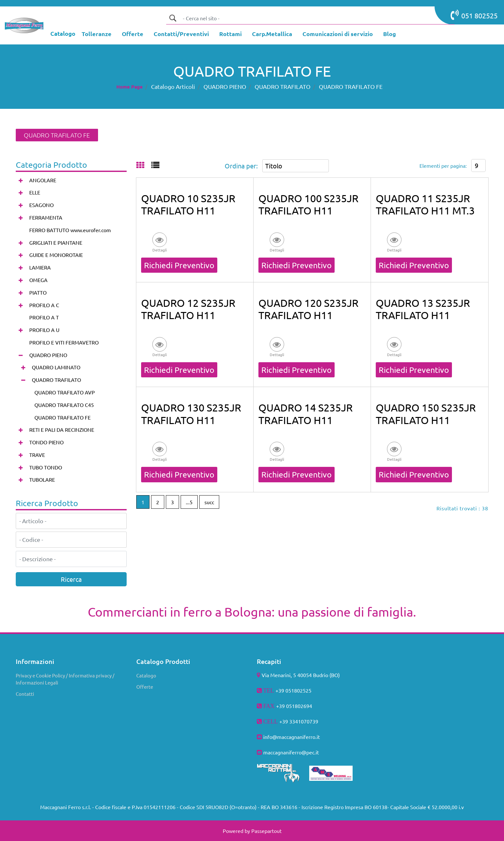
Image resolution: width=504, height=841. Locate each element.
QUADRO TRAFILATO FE (350, 86)
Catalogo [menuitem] (146, 675)
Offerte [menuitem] (144, 687)
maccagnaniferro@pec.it (291, 752)
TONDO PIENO (46, 442)
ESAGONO (41, 205)
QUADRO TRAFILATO (282, 86)
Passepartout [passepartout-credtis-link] (266, 830)
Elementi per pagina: (443, 165)
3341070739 (303, 721)
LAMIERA (40, 267)
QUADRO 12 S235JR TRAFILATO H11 (188, 309)
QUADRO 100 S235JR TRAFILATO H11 (308, 204)
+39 (284, 721)
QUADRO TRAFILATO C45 (64, 405)
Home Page (129, 86)
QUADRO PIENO (224, 86)
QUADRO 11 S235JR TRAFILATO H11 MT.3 (425, 204)
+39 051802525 (293, 690)
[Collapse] (20, 355)
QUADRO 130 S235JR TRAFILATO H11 (191, 413)
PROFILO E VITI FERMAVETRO (64, 342)
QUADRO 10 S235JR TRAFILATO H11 (188, 204)
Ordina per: (241, 166)
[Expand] (20, 180)
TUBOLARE (42, 479)
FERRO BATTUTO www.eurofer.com (70, 230)
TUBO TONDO (45, 467)
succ (209, 502)
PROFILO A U (44, 329)
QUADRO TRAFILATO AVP (64, 392)
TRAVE (37, 454)
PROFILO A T (44, 317)
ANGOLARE (42, 180)
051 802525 (474, 15)
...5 (189, 502)
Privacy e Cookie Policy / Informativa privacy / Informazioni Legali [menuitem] (65, 679)
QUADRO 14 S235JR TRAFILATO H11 (305, 413)
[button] (172, 18)
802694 (303, 706)
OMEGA (38, 280)
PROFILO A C (44, 305)
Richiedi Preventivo (179, 265)
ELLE (34, 192)
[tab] (143, 165)
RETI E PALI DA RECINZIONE (61, 429)
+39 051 (285, 706)
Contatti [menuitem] (25, 694)
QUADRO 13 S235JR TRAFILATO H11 (423, 309)
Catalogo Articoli (173, 86)
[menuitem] (96, 34)
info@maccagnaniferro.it (291, 736)
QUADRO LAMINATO (56, 367)
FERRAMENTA (45, 217)
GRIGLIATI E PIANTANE (55, 242)
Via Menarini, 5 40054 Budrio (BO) (301, 675)
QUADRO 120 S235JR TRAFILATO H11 (308, 309)
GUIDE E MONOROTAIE (56, 254)
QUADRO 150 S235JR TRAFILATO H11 (426, 413)
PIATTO (38, 292)
